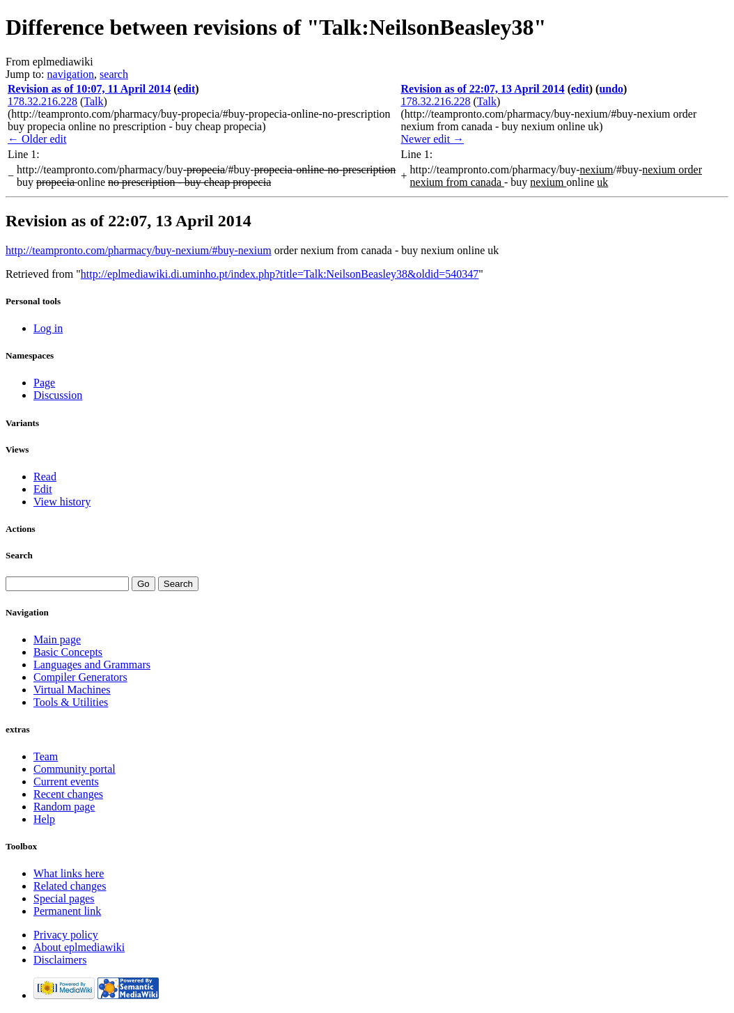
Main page (57, 639)
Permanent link (67, 911)
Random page (64, 806)
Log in (48, 328)
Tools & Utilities (70, 702)
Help (44, 819)
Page (44, 382)
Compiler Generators (80, 677)
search (114, 74)
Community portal (74, 769)
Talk (93, 101)
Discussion (57, 395)
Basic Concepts (67, 652)
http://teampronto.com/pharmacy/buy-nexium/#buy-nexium (139, 250)
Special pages (64, 898)
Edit (42, 489)
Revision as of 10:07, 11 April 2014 (89, 89)
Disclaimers (59, 960)
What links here (68, 873)
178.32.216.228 (42, 101)
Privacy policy (65, 935)
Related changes (69, 886)
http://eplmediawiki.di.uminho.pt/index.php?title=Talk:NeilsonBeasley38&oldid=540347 (280, 274)
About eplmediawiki (79, 947)
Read (44, 476)
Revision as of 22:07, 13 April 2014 (483, 89)
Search (19, 555)
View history (62, 502)
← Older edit (37, 139)
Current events (66, 781)
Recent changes (68, 794)
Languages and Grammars (91, 664)
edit (187, 89)
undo (611, 89)
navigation (71, 74)
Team (45, 756)
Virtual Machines (72, 690)
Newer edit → (432, 139)
